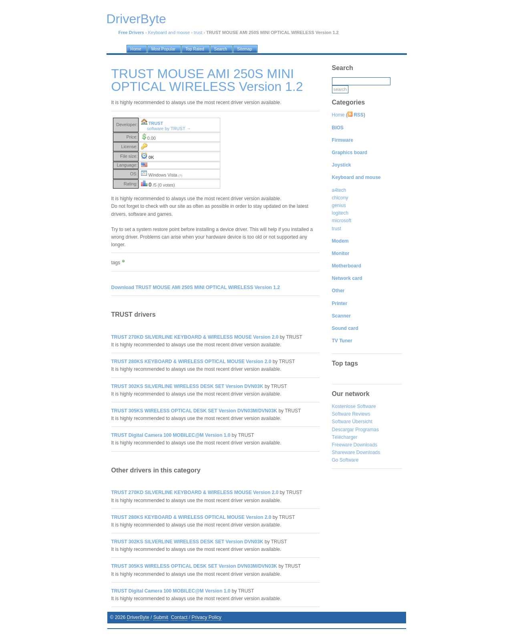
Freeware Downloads (354, 445)
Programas (367, 429)
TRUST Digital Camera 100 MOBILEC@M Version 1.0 (171, 435)
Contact (179, 617)
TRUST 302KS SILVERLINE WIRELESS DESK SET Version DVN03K (187, 386)
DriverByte (138, 617)
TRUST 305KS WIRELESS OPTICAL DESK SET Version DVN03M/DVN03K (194, 411)
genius (339, 205)
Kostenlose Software (354, 406)
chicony (340, 198)
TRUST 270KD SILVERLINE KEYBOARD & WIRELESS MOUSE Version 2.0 (195, 337)
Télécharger (345, 437)
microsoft (342, 220)
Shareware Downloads (356, 452)
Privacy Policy (206, 617)
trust (198, 32)
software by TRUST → (169, 128)
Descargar (343, 429)
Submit (160, 617)
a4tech (339, 190)
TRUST (156, 123)
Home (338, 115)
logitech (340, 213)
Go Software (345, 460)
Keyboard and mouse (169, 32)
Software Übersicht (352, 421)
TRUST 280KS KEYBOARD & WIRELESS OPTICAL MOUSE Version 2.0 (191, 361)
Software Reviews (351, 414)
